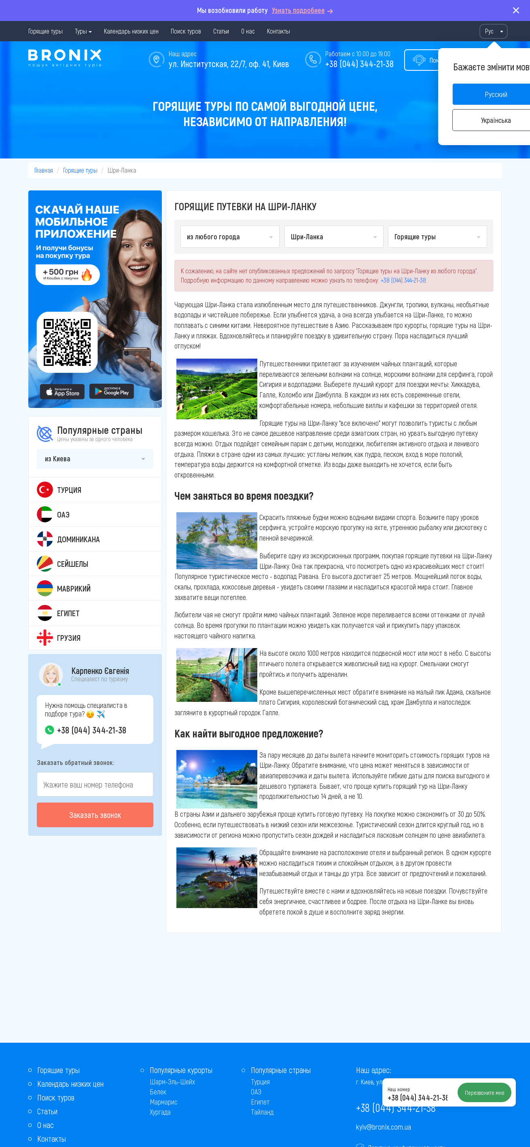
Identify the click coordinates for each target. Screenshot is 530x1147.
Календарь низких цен (131, 31)
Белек (158, 1091)
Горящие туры (45, 31)
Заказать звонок (95, 815)
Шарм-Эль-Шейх (172, 1081)
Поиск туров (186, 31)
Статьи (221, 31)
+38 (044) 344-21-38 (359, 63)
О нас (248, 31)
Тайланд (262, 1111)
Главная (43, 170)
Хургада (160, 1111)
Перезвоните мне (485, 1092)
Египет (260, 1101)
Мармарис (164, 1101)
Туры (81, 31)
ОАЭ (256, 1091)
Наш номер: (399, 1089)
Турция (260, 1081)
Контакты (278, 31)
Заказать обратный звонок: (75, 762)
